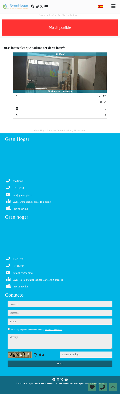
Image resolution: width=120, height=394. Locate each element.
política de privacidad (53, 329)
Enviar (60, 363)
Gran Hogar (28, 383)
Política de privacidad (45, 383)
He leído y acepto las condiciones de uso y (36, 329)
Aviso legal (78, 383)
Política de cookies (64, 383)
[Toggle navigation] (113, 6)
